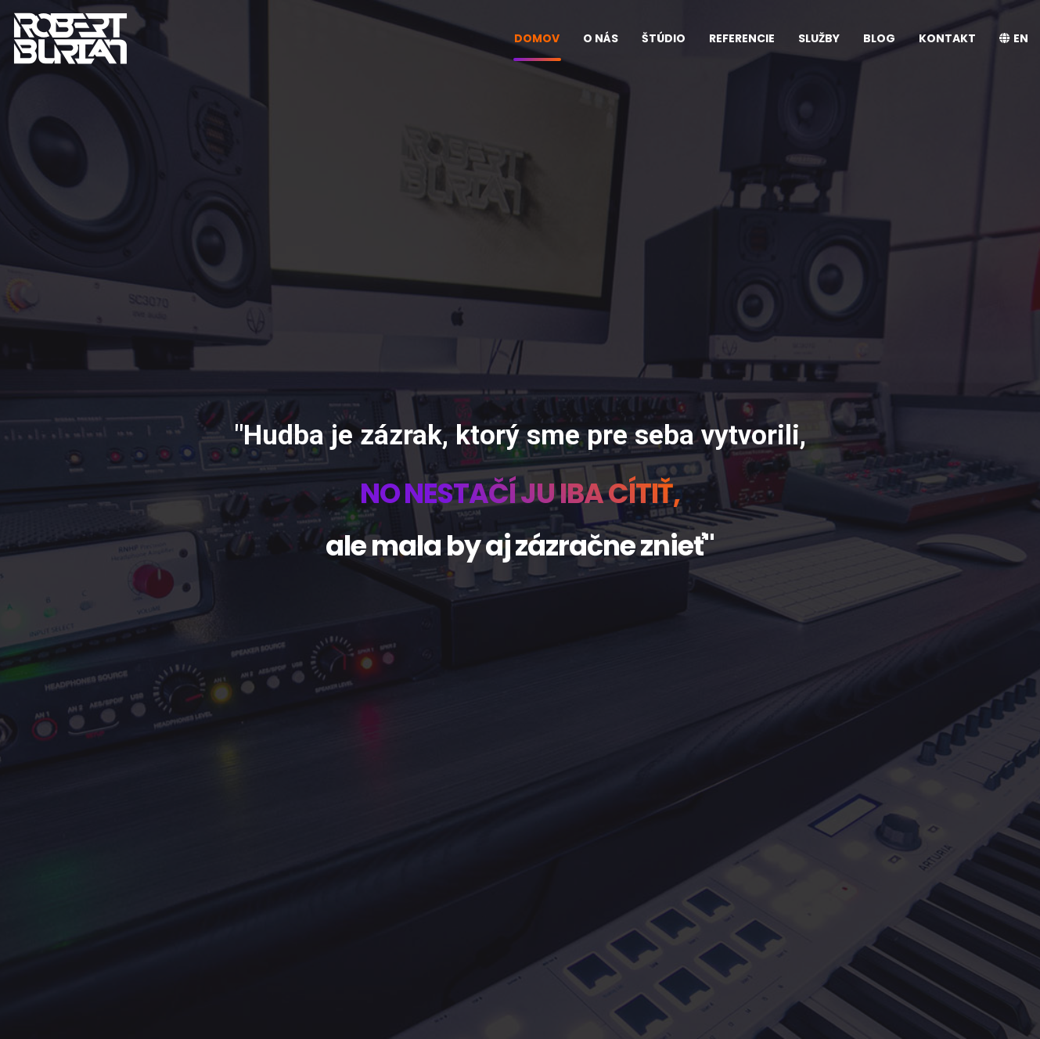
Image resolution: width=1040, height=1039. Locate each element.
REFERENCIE (742, 38)
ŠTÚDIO (664, 38)
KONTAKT (947, 38)
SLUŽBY (819, 38)
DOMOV (537, 38)
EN (1013, 38)
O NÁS (600, 38)
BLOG (879, 38)
